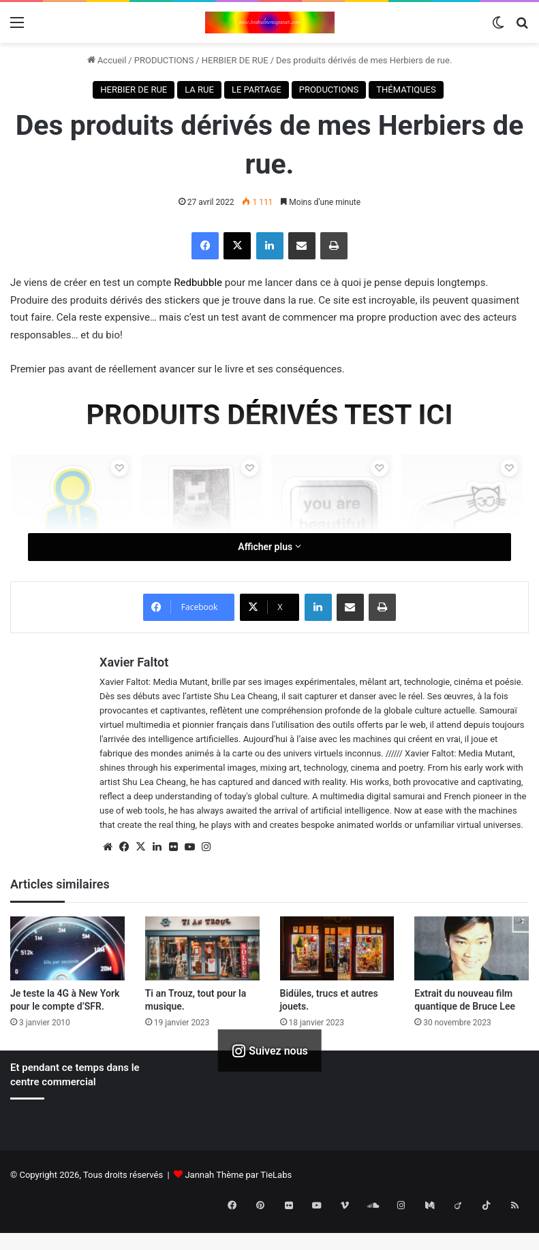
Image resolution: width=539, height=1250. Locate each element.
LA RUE (199, 89)
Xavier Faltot (133, 662)
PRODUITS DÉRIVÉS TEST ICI (270, 414)
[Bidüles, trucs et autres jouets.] (337, 948)
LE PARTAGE (256, 89)
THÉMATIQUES (405, 89)
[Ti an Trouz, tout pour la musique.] (202, 948)
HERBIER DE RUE (235, 60)
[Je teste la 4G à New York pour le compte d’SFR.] (67, 948)
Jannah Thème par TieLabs (238, 1175)
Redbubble (199, 282)
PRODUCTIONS (164, 60)
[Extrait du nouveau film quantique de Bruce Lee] (471, 948)
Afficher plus (269, 546)
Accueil (107, 60)
